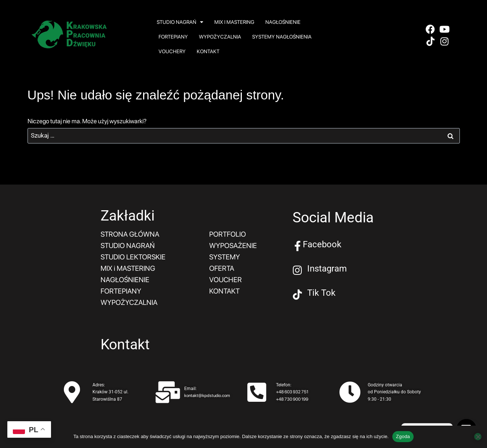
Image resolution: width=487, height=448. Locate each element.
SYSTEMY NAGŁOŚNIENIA (282, 37)
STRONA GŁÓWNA (131, 234)
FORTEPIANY (173, 37)
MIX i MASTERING (234, 22)
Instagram (327, 268)
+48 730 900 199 (292, 396)
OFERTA (222, 267)
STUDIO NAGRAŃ (180, 22)
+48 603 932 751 (292, 389)
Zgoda (403, 436)
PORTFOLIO (228, 234)
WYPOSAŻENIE (234, 245)
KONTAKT (208, 51)
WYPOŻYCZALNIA (220, 37)
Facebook (322, 244)
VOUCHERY (172, 51)
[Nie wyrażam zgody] (477, 436)
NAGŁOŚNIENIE (283, 22)
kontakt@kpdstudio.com (207, 393)
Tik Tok (321, 293)
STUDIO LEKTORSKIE (135, 256)
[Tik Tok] (297, 294)
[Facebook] (297, 246)
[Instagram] (297, 270)
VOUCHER (226, 278)
